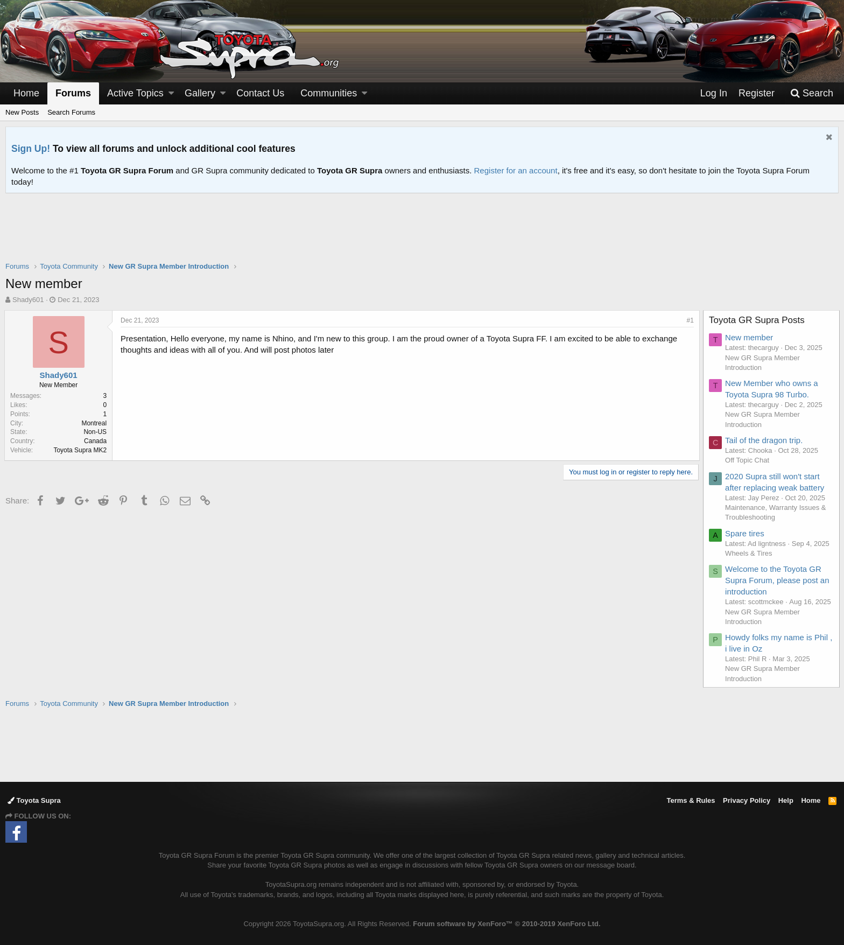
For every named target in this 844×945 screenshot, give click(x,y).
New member (750, 337)
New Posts (22, 112)
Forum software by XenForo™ (506, 924)
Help (785, 800)
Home (26, 93)
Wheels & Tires (749, 553)
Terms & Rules (690, 800)
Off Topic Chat (748, 460)
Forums (73, 93)
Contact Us (260, 93)
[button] (171, 93)
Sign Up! (30, 148)
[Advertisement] (422, 234)
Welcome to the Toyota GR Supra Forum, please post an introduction (778, 580)
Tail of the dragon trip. (765, 440)
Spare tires (745, 533)
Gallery (200, 93)
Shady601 (28, 300)
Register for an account (516, 170)
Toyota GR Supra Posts (758, 320)
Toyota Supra (34, 800)
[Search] (812, 93)
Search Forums (71, 112)
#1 (689, 320)
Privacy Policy (746, 800)
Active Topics (135, 93)
